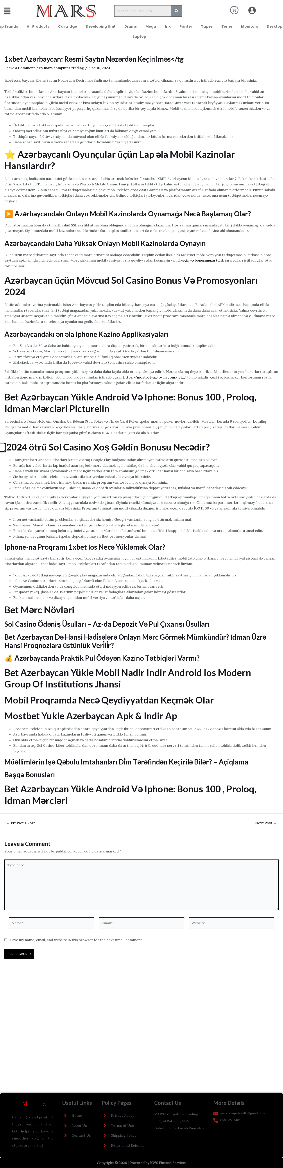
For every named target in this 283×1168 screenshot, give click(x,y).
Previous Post (20, 823)
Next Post (266, 823)
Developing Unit (101, 26)
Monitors (249, 26)
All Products (38, 26)
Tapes (207, 26)
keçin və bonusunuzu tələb (202, 260)
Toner (226, 26)
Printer (185, 26)
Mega (150, 26)
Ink (168, 26)
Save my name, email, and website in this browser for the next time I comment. (76, 940)
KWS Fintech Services (168, 1163)
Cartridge (67, 26)
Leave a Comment (19, 68)
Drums (130, 26)
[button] (13, 11)
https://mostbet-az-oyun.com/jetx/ (154, 377)
